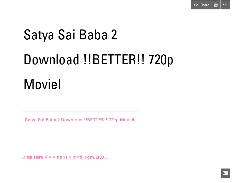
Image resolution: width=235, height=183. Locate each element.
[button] (201, 4)
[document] (117, 91)
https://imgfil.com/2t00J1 (83, 157)
